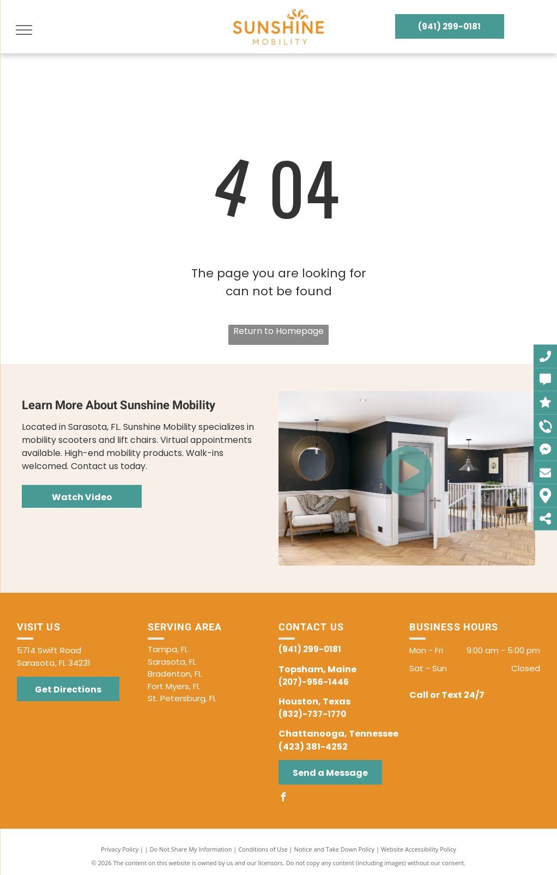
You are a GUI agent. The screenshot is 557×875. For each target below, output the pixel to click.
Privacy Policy (119, 849)
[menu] (24, 30)
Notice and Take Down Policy (334, 849)
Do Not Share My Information (191, 849)
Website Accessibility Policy (418, 849)
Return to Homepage (278, 331)
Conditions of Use (263, 849)
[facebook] (283, 798)
